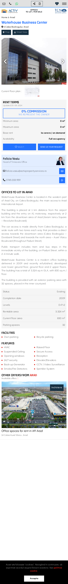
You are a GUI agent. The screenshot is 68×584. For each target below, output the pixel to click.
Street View (20, 32)
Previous (5, 61)
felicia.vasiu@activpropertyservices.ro (25, 171)
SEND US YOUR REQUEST (51, 147)
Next (63, 61)
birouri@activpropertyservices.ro (3, 2)
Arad (12, 17)
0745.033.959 (12, 180)
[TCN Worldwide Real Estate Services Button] (61, 11)
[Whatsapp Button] (16, 3)
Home (4, 17)
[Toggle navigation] (64, 4)
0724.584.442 (10, 2)
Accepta (34, 578)
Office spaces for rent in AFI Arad (22, 431)
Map (6, 32)
